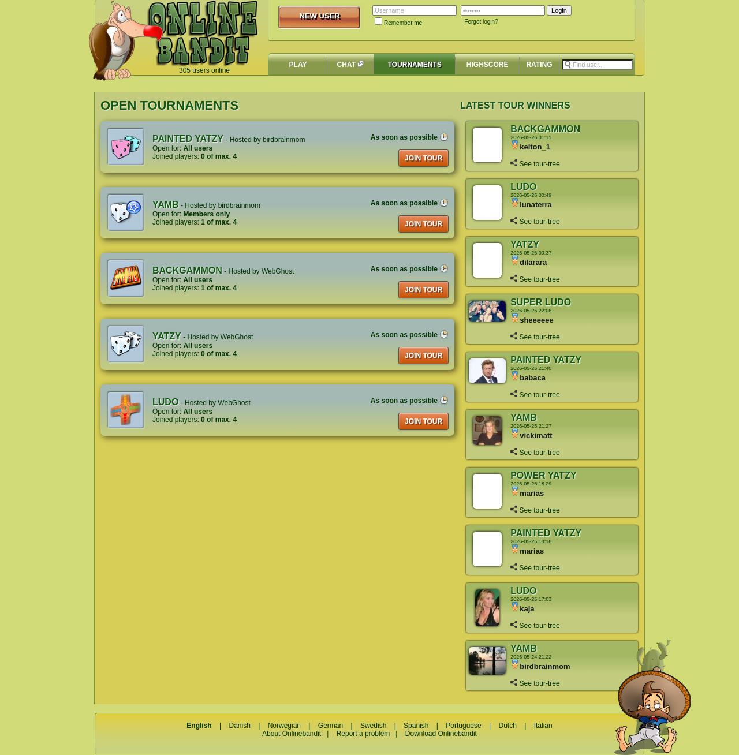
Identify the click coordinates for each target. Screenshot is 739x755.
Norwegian (284, 726)
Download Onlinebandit (441, 734)
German (330, 726)
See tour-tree (534, 164)
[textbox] (597, 64)
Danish (239, 726)
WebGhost (278, 271)
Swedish (373, 726)
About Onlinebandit (291, 734)
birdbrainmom (284, 140)
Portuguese (463, 726)
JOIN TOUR (423, 158)
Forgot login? (481, 21)
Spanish (416, 726)
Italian (543, 726)
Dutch (507, 726)
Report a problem (363, 734)
